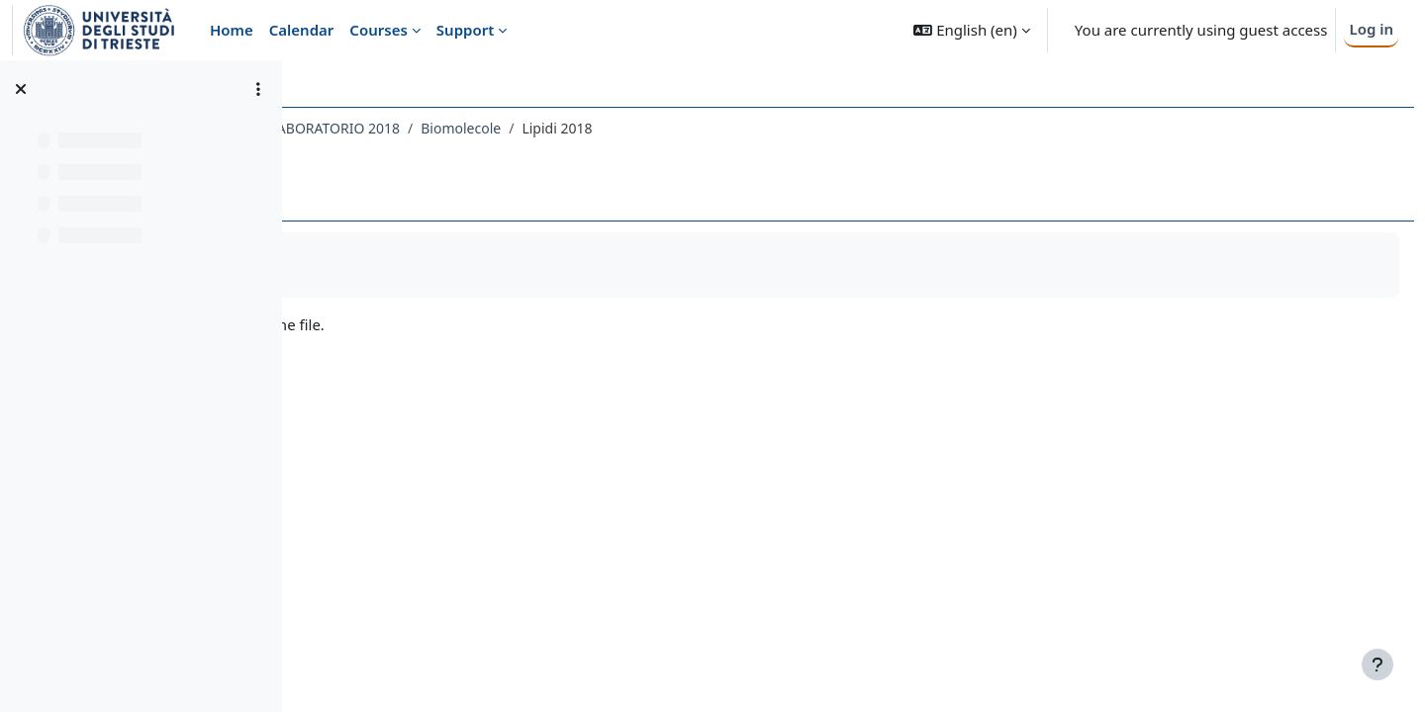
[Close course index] (21, 89)
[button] (971, 30)
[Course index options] (258, 89)
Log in (1371, 29)
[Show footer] (1377, 664)
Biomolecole (738, 128)
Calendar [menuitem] (301, 30)
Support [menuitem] (465, 30)
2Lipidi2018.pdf (409, 324)
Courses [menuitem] (378, 30)
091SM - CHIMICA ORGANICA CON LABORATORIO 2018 (499, 128)
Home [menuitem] (231, 30)
